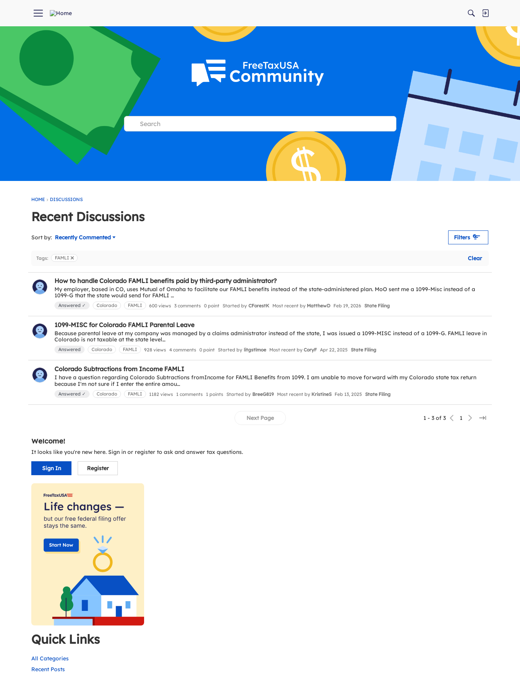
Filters (339, 237)
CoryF (310, 358)
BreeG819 (263, 411)
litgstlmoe (255, 358)
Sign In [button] (396, 247)
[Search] (411, 13)
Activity (386, 451)
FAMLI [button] (135, 305)
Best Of (386, 494)
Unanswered (432, 462)
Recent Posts (393, 440)
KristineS (321, 411)
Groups (385, 472)
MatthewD (318, 306)
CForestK (258, 306)
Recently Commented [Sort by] (85, 238)
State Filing (98, 314)
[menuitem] (138, 13)
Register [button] (443, 247)
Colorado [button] (107, 305)
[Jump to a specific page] (354, 443)
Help (382, 483)
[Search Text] (266, 124)
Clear (347, 258)
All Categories (394, 429)
